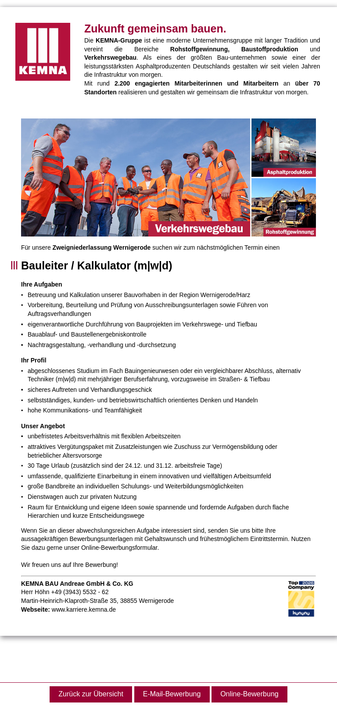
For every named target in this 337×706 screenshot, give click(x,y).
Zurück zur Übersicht (90, 694)
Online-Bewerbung (249, 694)
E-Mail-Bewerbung (172, 694)
